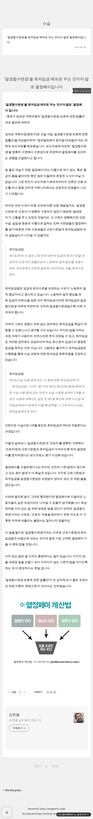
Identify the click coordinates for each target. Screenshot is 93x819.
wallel (62, 808)
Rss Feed (26, 813)
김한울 (14, 715)
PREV (37, 766)
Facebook (47, 813)
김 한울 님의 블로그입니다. (25, 720)
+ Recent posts (12, 790)
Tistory (42, 808)
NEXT (55, 766)
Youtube (57, 813)
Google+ (66, 813)
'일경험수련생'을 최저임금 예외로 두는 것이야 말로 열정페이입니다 (46, 40)
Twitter (38, 813)
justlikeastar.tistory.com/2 (65, 661)
